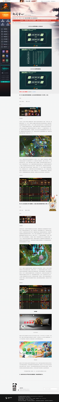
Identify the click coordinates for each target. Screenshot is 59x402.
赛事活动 (5, 36)
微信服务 (7, 79)
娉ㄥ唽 (45, 1)
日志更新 (2, 24)
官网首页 (5, 29)
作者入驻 (5, 44)
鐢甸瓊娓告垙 (53, 1)
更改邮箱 (7, 77)
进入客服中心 (6, 81)
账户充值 (8, 20)
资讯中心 (5, 31)
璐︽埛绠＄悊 (48, 1)
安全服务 (5, 41)
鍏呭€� (42, 1)
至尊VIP (5, 47)
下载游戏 (5, 15)
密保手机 (3, 79)
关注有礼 (8, 24)
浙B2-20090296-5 (28, 397)
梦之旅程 (5, 39)
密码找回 (3, 77)
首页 (17, 18)
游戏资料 (5, 34)
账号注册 (2, 20)
